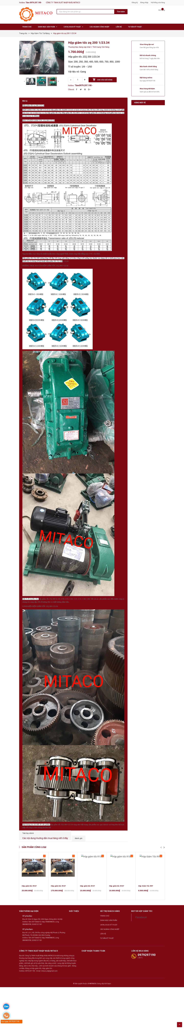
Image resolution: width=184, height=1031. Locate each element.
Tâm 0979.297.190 (33, 3)
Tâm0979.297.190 (83, 85)
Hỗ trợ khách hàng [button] (110, 904)
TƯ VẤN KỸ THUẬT (107, 931)
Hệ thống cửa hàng (158, 2)
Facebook (141, 910)
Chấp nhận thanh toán (93, 944)
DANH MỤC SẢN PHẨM (108, 914)
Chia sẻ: (71, 89)
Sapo (109, 977)
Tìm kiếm (121, 12)
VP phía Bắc (27, 909)
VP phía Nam (27, 923)
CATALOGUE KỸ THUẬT (108, 918)
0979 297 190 (30, 964)
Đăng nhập (144, 2)
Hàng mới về (140, 103)
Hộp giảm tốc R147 (58, 879)
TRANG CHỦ (104, 909)
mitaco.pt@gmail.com (49, 964)
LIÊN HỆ (103, 927)
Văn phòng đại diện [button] (28, 904)
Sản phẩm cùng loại (34, 840)
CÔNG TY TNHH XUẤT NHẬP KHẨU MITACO (38, 944)
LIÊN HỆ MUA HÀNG (140, 944)
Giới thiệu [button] (74, 904)
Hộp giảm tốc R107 (116, 879)
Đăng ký (135, 2)
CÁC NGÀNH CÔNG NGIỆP (109, 923)
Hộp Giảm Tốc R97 (145, 879)
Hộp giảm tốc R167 (29, 879)
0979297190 (150, 81)
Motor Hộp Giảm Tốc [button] (141, 904)
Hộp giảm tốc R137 (87, 879)
